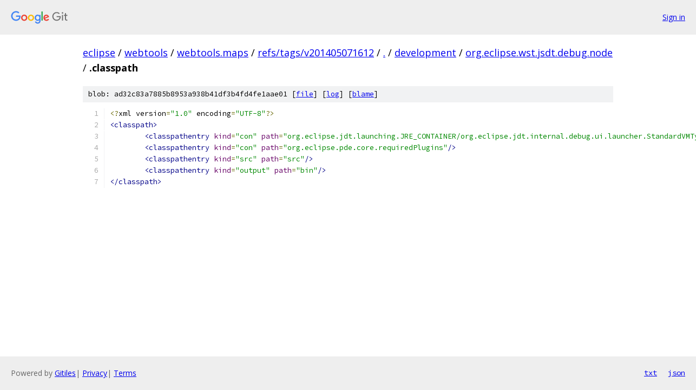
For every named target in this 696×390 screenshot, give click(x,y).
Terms (125, 373)
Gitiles (65, 373)
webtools (146, 52)
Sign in (673, 17)
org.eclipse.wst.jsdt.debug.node (539, 52)
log (332, 94)
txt (650, 373)
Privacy (94, 373)
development (425, 52)
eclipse (99, 52)
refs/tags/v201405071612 (316, 52)
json (676, 373)
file (304, 94)
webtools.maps (212, 52)
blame (363, 94)
